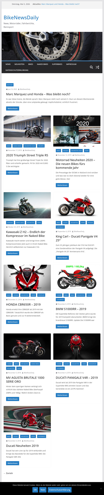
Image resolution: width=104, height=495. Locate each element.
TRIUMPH (41, 146)
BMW (72, 295)
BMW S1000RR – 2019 (71, 309)
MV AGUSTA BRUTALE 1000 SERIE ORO (25, 379)
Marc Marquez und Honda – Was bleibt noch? (61, 4)
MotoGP (10, 85)
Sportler (41, 295)
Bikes (30, 64)
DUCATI (65, 222)
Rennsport (92, 364)
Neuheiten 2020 (29, 146)
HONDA (16, 295)
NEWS (8, 64)
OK (35, 489)
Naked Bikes (42, 64)
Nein (43, 489)
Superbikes (57, 64)
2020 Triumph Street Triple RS (27, 155)
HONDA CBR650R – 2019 (23, 304)
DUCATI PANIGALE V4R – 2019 (77, 378)
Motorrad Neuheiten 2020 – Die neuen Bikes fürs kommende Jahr (75, 164)
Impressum (71, 64)
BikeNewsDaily (21, 17)
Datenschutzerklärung (17, 70)
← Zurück (8, 473)
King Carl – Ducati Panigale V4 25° (77, 238)
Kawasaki (10, 222)
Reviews (90, 222)
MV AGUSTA (24, 364)
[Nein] (101, 488)
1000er (59, 295)
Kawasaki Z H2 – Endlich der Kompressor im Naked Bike (25, 234)
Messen (65, 150)
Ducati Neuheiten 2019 (22, 446)
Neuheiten (19, 64)
